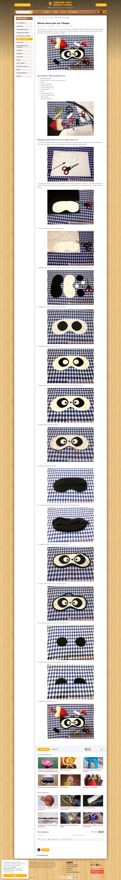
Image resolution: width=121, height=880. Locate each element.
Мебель (19, 60)
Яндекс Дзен (69, 862)
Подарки (19, 76)
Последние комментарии (71, 866)
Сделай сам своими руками (60, 3)
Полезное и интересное (23, 39)
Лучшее (55, 12)
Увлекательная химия (22, 29)
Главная (46, 12)
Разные (18, 69)
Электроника (20, 26)
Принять (15, 875)
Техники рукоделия (22, 72)
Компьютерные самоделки (23, 36)
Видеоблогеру (69, 868)
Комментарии (73, 12)
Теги (63, 12)
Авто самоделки (21, 23)
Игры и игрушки (21, 63)
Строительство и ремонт (23, 32)
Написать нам (69, 870)
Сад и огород (20, 42)
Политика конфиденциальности (73, 872)
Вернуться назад (43, 749)
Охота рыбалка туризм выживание (22, 46)
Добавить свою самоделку (72, 864)
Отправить (45, 849)
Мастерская (20, 53)
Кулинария (19, 50)
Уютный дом (20, 56)
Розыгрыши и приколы (22, 66)
